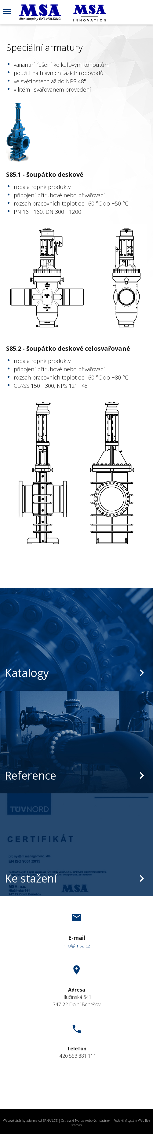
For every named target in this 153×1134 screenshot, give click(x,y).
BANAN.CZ (50, 1120)
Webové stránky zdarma (20, 1120)
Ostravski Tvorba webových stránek (85, 1120)
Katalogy (27, 672)
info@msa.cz (76, 945)
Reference (30, 775)
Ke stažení (31, 878)
